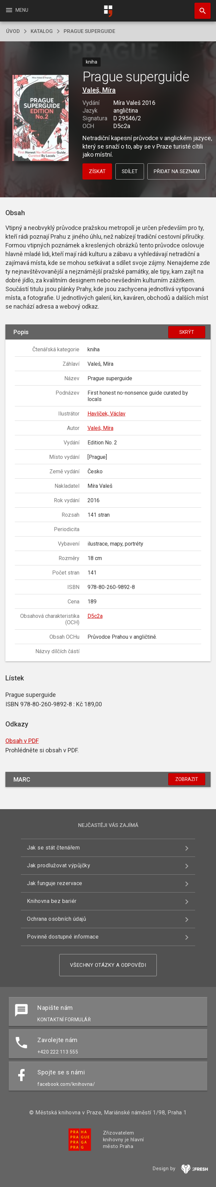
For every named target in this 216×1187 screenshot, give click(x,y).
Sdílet (130, 171)
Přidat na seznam (177, 171)
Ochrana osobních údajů (56, 919)
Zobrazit (186, 779)
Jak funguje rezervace (54, 883)
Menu (16, 10)
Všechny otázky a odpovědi (108, 965)
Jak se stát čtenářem (53, 847)
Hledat (199, 7)
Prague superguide (89, 31)
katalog (42, 31)
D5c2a (95, 616)
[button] (40, 118)
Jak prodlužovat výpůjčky (58, 865)
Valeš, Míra (99, 90)
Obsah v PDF (22, 740)
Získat (97, 171)
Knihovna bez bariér (52, 901)
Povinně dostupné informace (63, 937)
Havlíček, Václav (106, 413)
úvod (13, 31)
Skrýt (186, 332)
